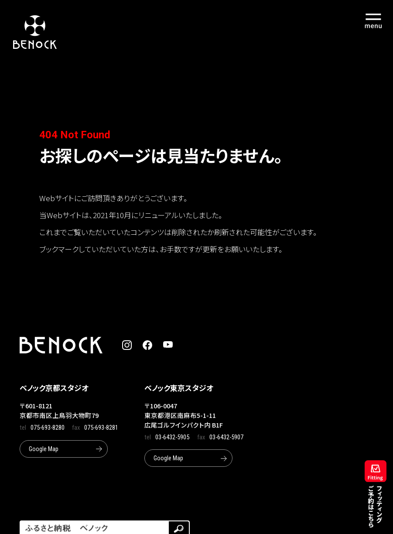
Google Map (43, 448)
